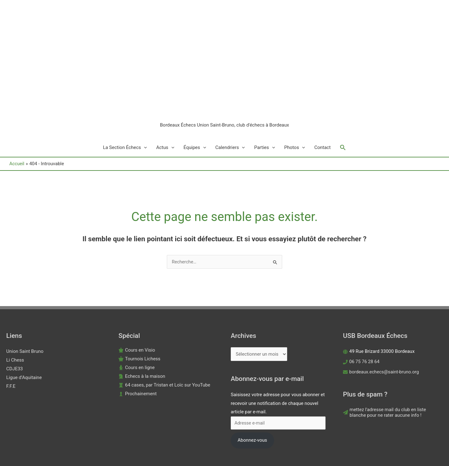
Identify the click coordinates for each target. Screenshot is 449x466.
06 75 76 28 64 (364, 322)
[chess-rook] (164, 346)
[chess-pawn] (137, 355)
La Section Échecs (125, 108)
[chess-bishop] (136, 328)
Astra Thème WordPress (277, 449)
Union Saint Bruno (24, 312)
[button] (343, 108)
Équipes (195, 108)
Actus (165, 108)
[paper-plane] (393, 373)
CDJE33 (14, 330)
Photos (294, 108)
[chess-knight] (141, 337)
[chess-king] (136, 311)
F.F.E (11, 347)
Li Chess (15, 321)
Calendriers (230, 108)
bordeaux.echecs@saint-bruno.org (385, 333)
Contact (322, 108)
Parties (264, 108)
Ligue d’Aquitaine (24, 338)
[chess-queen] (139, 320)
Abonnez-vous (252, 401)
